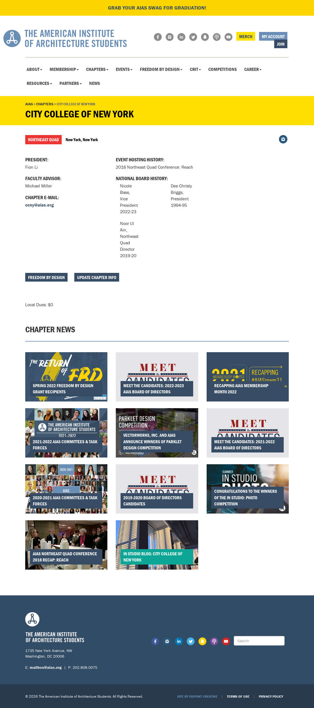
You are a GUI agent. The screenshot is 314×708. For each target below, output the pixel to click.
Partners (70, 83)
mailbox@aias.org (46, 667)
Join (281, 44)
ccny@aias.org (39, 205)
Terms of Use (238, 696)
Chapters (97, 69)
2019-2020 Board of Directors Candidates (152, 501)
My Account (273, 36)
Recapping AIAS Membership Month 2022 (241, 389)
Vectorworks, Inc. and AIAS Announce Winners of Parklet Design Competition (152, 441)
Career (253, 69)
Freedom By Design (161, 69)
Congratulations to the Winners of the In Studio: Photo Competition (245, 497)
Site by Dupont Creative (197, 696)
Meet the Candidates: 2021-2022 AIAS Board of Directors (244, 445)
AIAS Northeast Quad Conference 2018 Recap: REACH (65, 557)
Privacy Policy (271, 696)
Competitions (222, 69)
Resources (39, 83)
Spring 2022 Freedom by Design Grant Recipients (63, 389)
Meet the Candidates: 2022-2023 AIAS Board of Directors (153, 389)
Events (124, 69)
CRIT (195, 69)
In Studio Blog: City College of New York (152, 557)
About (34, 69)
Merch (245, 36)
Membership (64, 69)
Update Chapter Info (96, 277)
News (94, 83)
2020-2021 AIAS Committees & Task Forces (65, 501)
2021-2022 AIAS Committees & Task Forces (65, 445)
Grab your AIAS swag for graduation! (157, 7)
